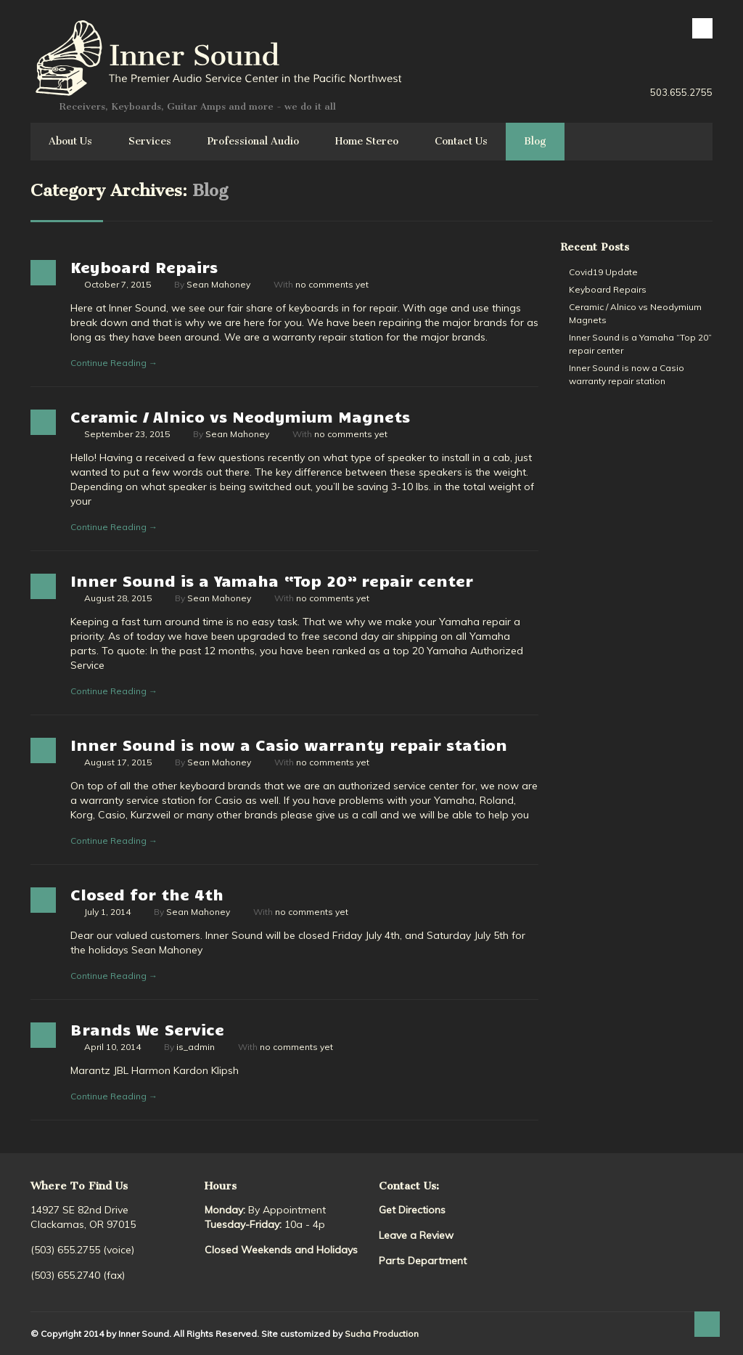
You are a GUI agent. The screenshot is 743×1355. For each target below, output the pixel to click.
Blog (535, 141)
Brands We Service (147, 1029)
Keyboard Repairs (144, 266)
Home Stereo (366, 141)
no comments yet (332, 284)
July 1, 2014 (107, 911)
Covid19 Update (603, 271)
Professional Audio (253, 141)
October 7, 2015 (117, 284)
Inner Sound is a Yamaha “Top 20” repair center (271, 580)
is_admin (195, 1046)
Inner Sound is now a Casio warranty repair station (288, 744)
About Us (70, 141)
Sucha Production (382, 1333)
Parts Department (423, 1260)
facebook (702, 28)
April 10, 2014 (112, 1046)
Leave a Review (416, 1235)
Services (149, 141)
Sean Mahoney (218, 284)
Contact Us (461, 141)
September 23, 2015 (127, 433)
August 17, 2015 (118, 762)
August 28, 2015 (118, 598)
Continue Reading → (113, 362)
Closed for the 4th (146, 893)
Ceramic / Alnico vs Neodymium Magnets (240, 416)
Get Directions (412, 1209)
